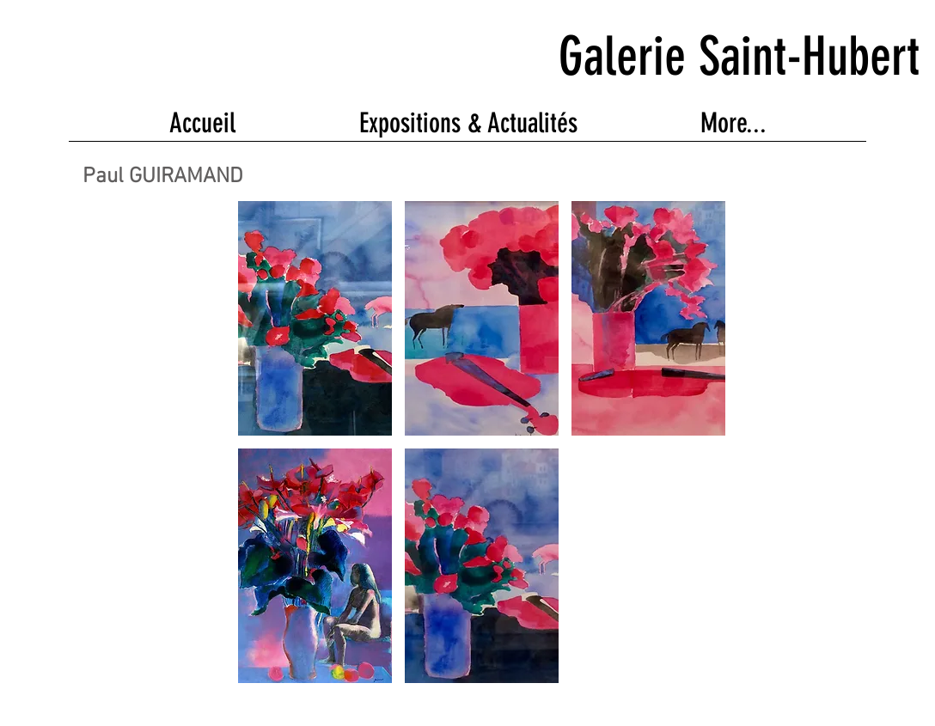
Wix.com (430, 706)
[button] (315, 318)
